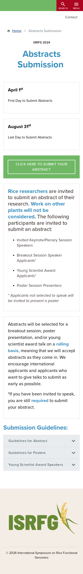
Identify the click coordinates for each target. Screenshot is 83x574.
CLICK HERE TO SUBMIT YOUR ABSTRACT (42, 167)
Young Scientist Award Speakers (35, 465)
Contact (71, 17)
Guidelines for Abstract (27, 441)
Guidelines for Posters (27, 453)
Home (16, 31)
